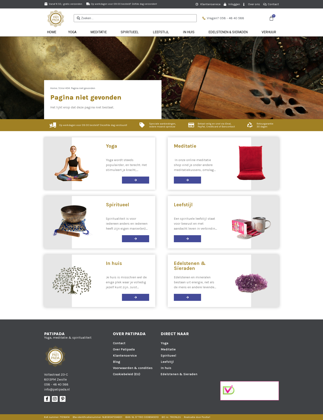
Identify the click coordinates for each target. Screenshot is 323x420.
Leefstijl (162, 32)
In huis (190, 32)
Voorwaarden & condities (133, 368)
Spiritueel (131, 32)
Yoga (73, 32)
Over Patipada (124, 349)
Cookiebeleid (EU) (126, 374)
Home (51, 32)
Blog (116, 362)
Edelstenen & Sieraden (229, 32)
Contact (119, 343)
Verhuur (269, 32)
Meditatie (99, 32)
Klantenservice (125, 355)
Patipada (54, 333)
